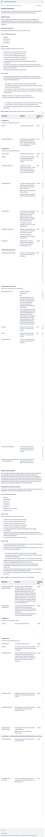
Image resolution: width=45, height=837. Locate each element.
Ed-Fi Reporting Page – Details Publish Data (13, 5)
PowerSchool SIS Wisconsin (10, 1)
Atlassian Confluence (32, 835)
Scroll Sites (26, 835)
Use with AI (39, 5)
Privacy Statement (4, 833)
